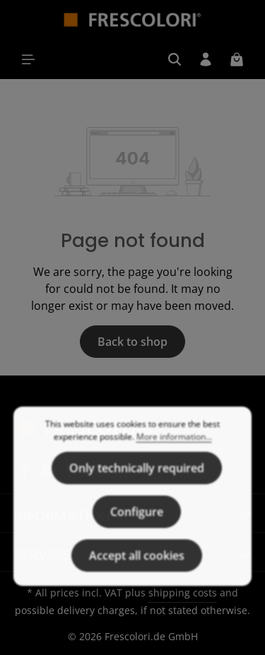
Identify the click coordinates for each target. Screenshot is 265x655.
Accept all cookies (136, 571)
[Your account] (206, 59)
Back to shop (132, 341)
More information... (174, 453)
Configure (136, 528)
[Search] (174, 59)
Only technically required (136, 484)
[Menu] (28, 59)
